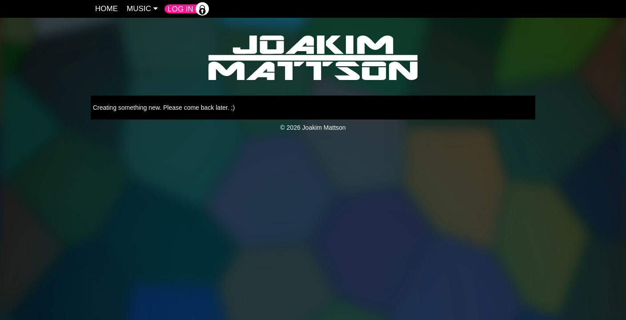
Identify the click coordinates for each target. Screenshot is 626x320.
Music (142, 8)
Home (106, 8)
